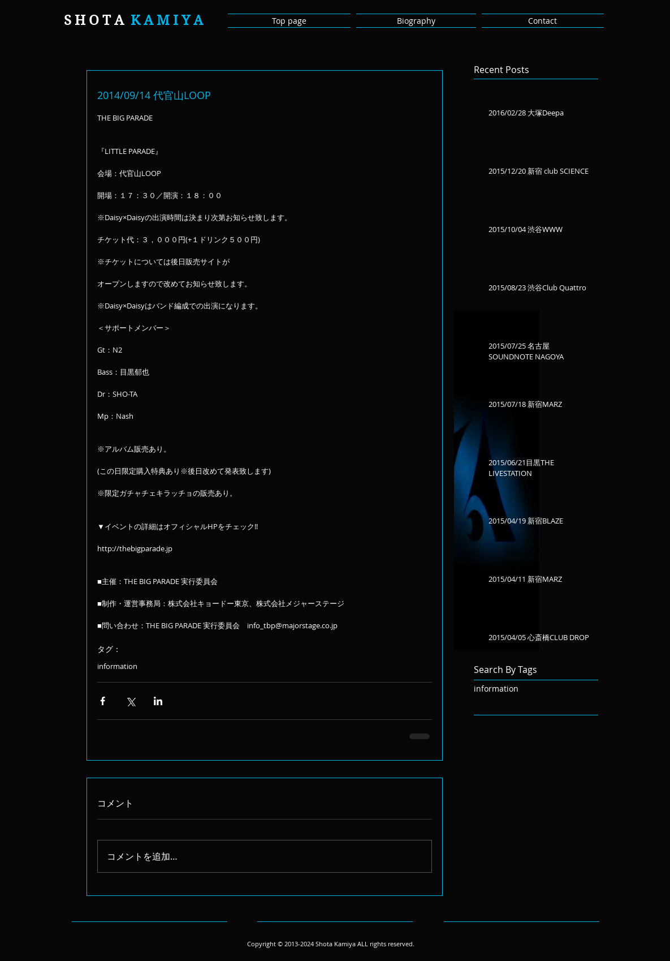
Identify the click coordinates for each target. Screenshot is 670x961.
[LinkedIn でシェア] (158, 701)
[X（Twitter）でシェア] (130, 701)
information (117, 666)
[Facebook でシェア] (102, 701)
